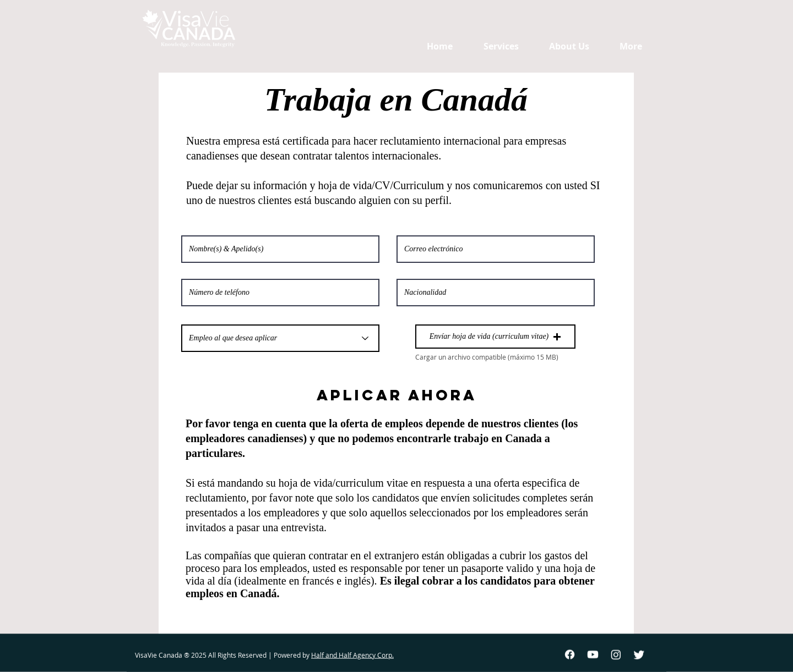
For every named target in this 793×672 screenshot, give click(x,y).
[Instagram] (616, 654)
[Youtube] (592, 654)
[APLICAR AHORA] (396, 395)
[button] (495, 336)
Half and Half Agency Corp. (352, 655)
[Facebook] (569, 654)
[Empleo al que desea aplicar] (280, 338)
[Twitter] (639, 654)
